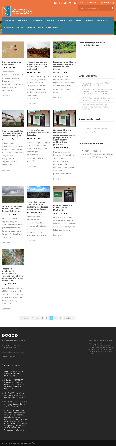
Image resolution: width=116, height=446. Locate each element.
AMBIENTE (50, 20)
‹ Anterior (25, 318)
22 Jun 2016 (7, 284)
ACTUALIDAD (22, 20)
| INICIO (81, 3)
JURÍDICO (61, 20)
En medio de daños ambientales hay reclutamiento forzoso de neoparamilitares (37, 205)
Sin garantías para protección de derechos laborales (38, 132)
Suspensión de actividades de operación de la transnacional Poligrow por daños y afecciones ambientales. (12, 275)
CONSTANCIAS (9, 20)
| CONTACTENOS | (107, 3)
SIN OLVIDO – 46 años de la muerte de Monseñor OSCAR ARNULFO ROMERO (98, 99)
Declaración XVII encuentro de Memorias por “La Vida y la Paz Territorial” (95, 106)
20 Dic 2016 (7, 139)
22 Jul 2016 (58, 213)
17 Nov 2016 (7, 214)
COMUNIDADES (37, 20)
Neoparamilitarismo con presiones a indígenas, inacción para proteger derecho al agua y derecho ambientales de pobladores (64, 137)
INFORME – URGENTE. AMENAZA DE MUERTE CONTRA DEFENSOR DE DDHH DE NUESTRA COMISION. (97, 91)
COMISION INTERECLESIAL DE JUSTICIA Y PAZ (42, 28)
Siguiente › (68, 318)
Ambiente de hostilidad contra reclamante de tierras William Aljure (12, 133)
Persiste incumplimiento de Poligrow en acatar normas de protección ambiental (38, 65)
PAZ (70, 20)
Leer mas (6, 95)
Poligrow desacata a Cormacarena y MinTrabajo (62, 207)
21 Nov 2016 (59, 148)
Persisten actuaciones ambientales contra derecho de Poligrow (12, 208)
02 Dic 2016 (33, 138)
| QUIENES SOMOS (92, 3)
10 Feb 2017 (58, 72)
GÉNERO (79, 20)
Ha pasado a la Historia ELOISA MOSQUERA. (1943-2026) (95, 84)
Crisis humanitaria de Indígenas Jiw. (11, 63)
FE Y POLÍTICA (102, 20)
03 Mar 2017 (7, 67)
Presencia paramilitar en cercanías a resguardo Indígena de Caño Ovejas (64, 65)
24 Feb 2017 (33, 72)
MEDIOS (20, 28)
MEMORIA (89, 20)
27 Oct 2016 (33, 212)
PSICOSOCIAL (8, 28)
